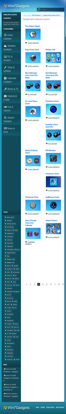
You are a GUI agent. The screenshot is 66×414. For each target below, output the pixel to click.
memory (8, 285)
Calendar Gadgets (9, 80)
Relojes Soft (50, 50)
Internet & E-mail (10, 98)
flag (7, 256)
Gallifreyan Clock (52, 197)
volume (12, 333)
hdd (7, 272)
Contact (43, 407)
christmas (9, 243)
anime (8, 346)
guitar (16, 269)
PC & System (8, 58)
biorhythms (9, 343)
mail (7, 282)
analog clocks (10, 223)
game (7, 265)
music (16, 285)
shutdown (9, 314)
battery (8, 230)
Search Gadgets (8, 119)
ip (14, 275)
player (16, 291)
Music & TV (13, 89)
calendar (8, 240)
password (9, 349)
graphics (8, 269)
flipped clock (10, 259)
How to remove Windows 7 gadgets (10, 395)
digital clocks (10, 252)
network (8, 288)
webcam (8, 337)
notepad (8, 291)
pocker (8, 295)
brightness (9, 233)
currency (8, 359)
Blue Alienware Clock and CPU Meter (31, 75)
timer (7, 327)
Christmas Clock (31, 197)
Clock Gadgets (8, 37)
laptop (15, 278)
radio (14, 301)
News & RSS (9, 130)
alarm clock (9, 217)
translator (9, 330)
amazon (8, 220)
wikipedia (9, 353)
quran (8, 301)
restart (8, 307)
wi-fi (15, 337)
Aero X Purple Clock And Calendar (30, 223)
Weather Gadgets (9, 48)
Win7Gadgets (36, 15)
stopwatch (9, 320)
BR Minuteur (51, 150)
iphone (8, 278)
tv (6, 333)
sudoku (8, 324)
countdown (9, 249)
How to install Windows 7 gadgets (10, 370)
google (14, 265)
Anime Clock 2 (51, 221)
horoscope (14, 272)
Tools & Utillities (9, 69)
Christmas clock (52, 174)
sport (7, 317)
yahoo (8, 340)
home (37, 407)
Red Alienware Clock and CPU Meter (52, 75)
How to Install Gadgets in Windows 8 (11, 378)
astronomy (9, 227)
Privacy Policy (50, 407)
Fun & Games (8, 109)
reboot (13, 304)
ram (7, 304)
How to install (60, 407)
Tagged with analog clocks (51, 15)
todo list (15, 327)
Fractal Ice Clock (52, 101)
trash (16, 330)
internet (8, 275)
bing (14, 230)
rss (14, 307)
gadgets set (9, 262)
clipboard (9, 246)
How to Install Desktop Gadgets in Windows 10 (10, 387)
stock (16, 359)
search (8, 311)
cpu (17, 249)
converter (9, 356)
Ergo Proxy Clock (32, 50)
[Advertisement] (12, 172)
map (13, 282)
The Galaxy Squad (32, 26)
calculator (9, 236)
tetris (15, 324)
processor (9, 298)
